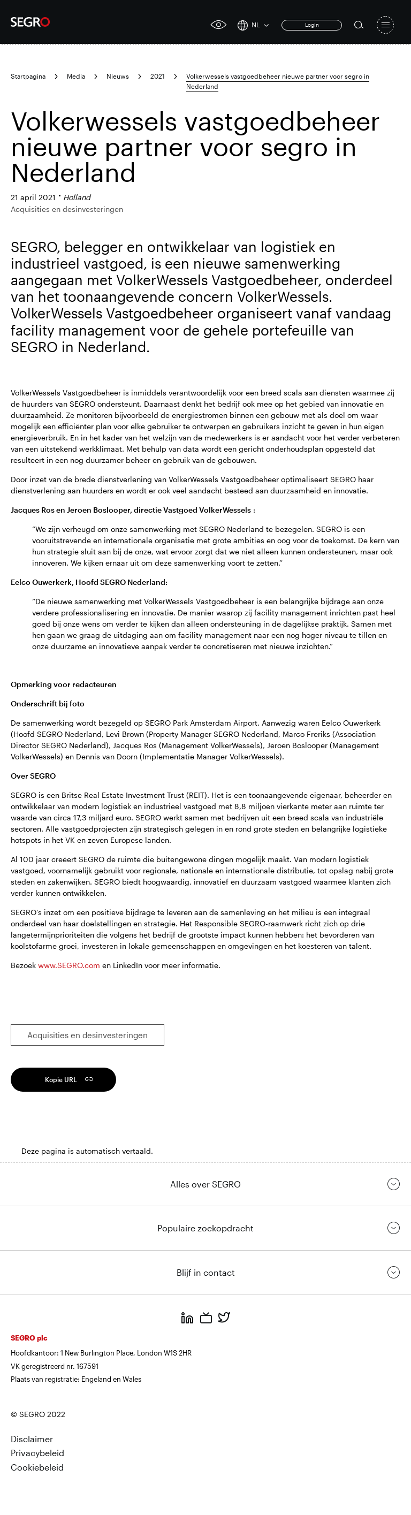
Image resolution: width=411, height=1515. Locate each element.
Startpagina (28, 76)
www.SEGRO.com (69, 965)
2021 (157, 76)
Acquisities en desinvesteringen (87, 1035)
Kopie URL (61, 1079)
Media (76, 76)
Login (312, 24)
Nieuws (117, 76)
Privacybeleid (37, 1453)
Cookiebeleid (37, 1467)
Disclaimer (32, 1439)
